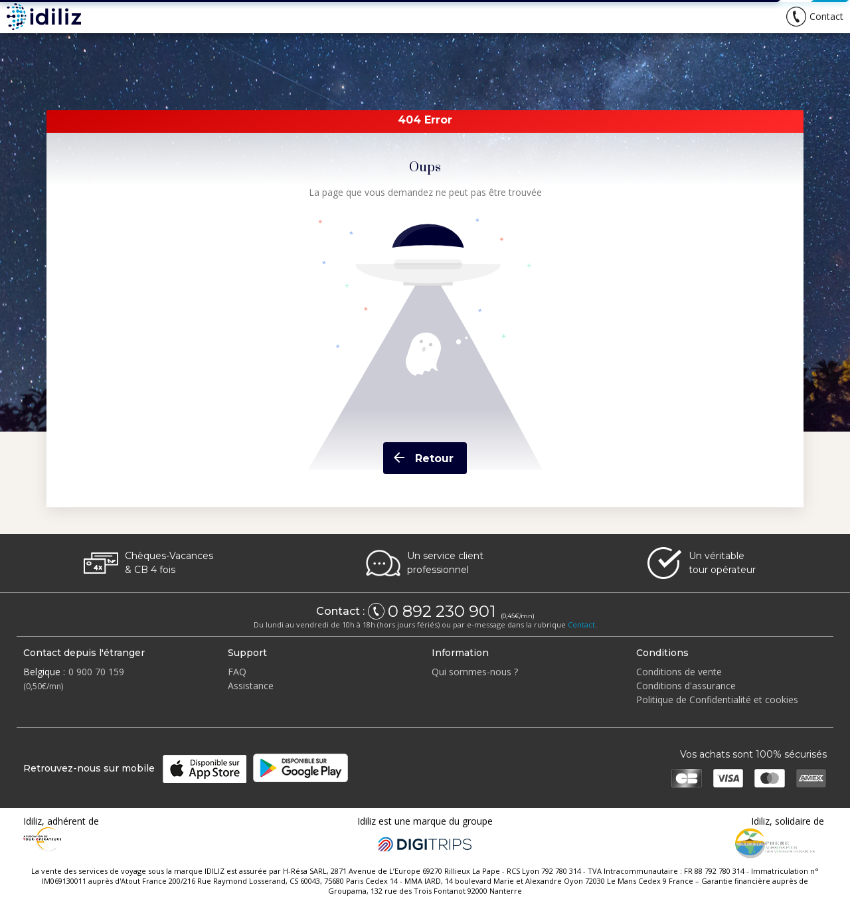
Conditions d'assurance (686, 685)
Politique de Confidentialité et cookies (717, 699)
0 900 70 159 (96, 671)
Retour (418, 458)
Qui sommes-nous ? (475, 671)
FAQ (237, 671)
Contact (581, 624)
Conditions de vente (679, 671)
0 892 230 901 (443, 612)
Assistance (251, 685)
